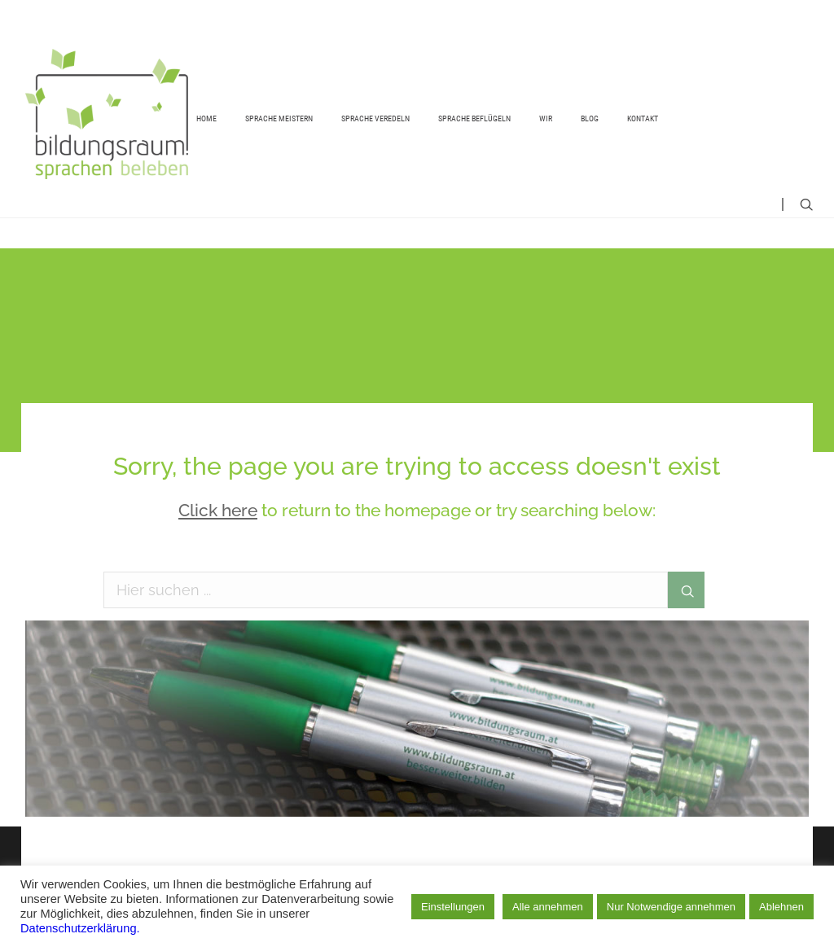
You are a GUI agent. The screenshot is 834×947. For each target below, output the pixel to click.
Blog (590, 118)
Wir (545, 118)
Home (206, 118)
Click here (217, 510)
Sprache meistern (279, 118)
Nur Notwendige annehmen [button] (671, 907)
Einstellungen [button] (453, 907)
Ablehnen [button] (781, 907)
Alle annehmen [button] (547, 907)
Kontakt (642, 118)
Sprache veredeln (375, 118)
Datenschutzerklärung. (80, 928)
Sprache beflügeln (474, 118)
